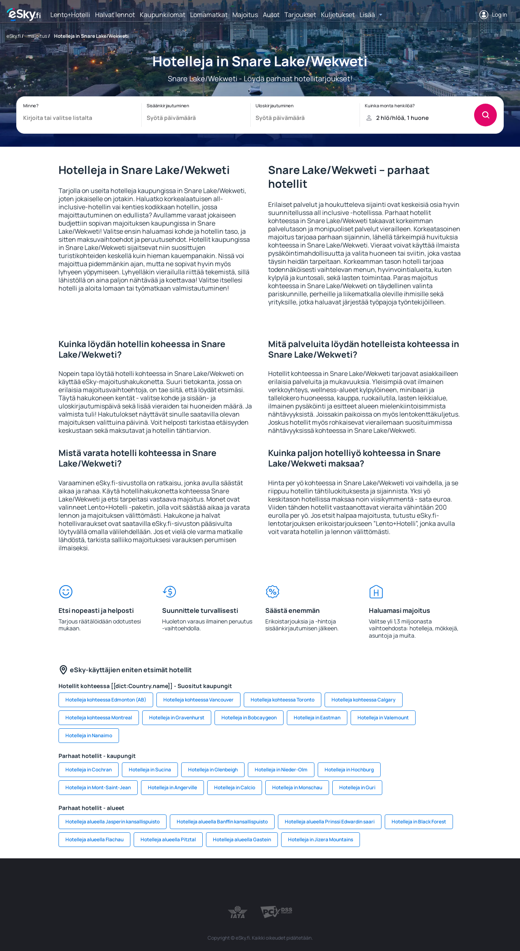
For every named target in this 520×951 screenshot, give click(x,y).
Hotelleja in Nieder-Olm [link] (281, 769)
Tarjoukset (300, 14)
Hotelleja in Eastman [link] (317, 717)
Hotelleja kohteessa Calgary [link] (364, 699)
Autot (271, 14)
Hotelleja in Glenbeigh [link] (213, 769)
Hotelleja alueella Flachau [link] (94, 839)
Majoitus (245, 14)
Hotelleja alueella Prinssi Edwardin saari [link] (330, 821)
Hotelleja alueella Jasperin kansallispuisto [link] (112, 821)
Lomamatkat (209, 14)
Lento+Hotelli (70, 14)
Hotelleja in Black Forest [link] (419, 821)
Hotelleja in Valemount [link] (383, 717)
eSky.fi (13, 36)
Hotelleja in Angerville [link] (172, 787)
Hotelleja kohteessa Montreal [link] (98, 717)
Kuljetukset (338, 14)
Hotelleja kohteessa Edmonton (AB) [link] (105, 699)
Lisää (367, 14)
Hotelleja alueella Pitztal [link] (168, 839)
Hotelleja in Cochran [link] (88, 769)
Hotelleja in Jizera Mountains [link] (320, 839)
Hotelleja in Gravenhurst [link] (176, 717)
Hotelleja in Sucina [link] (150, 769)
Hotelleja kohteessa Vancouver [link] (198, 699)
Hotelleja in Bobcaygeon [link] (249, 717)
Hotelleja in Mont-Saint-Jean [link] (98, 787)
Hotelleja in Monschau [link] (297, 787)
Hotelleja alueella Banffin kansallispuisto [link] (222, 821)
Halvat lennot (115, 14)
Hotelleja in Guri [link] (357, 787)
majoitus (37, 36)
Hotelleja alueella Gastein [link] (242, 839)
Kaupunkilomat (162, 14)
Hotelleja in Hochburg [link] (349, 769)
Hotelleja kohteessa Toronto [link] (282, 699)
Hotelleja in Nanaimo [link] (88, 735)
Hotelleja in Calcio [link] (234, 787)
